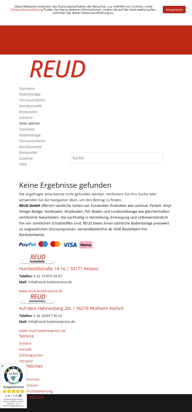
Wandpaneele (30, 106)
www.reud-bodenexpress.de (42, 330)
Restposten (28, 111)
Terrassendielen (32, 100)
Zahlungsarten (31, 355)
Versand (26, 361)
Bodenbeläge (30, 94)
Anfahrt (25, 343)
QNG (23, 45)
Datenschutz (29, 379)
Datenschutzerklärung (27, 9)
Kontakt (25, 349)
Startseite (27, 88)
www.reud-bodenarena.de (40, 291)
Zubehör (26, 117)
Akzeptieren (174, 9)
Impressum (28, 385)
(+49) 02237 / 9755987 (37, 28)
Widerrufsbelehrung (36, 391)
